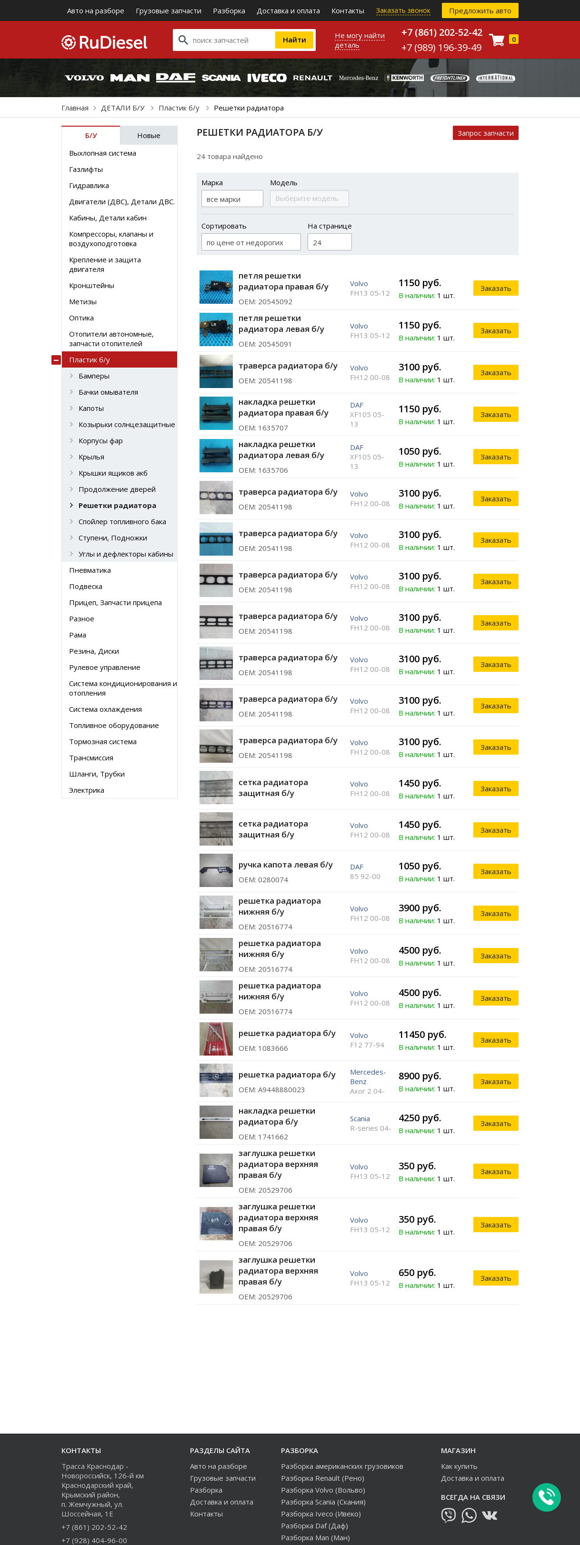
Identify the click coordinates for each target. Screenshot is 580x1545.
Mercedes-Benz (368, 1076)
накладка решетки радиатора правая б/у (284, 407)
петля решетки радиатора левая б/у (281, 323)
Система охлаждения (105, 709)
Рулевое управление (104, 667)
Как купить (459, 1466)
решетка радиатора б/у (287, 1032)
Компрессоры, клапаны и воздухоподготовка (111, 238)
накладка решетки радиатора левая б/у (281, 449)
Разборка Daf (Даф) (314, 1525)
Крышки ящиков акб (113, 473)
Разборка (229, 10)
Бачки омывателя (108, 392)
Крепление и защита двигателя (105, 264)
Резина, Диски (94, 651)
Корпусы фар (101, 440)
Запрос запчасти (486, 133)
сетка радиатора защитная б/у (273, 787)
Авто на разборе (95, 10)
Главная (75, 107)
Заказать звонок (403, 10)
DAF (356, 404)
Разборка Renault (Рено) (322, 1478)
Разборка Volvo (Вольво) (323, 1490)
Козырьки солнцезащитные (127, 424)
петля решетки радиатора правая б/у (284, 281)
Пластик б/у (180, 107)
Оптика (81, 317)
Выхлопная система (102, 153)
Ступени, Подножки (113, 537)
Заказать (495, 288)
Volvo (359, 283)
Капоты (91, 408)
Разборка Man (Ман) (315, 1537)
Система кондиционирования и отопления (123, 688)
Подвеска (85, 586)
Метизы (83, 301)
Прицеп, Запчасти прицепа (115, 602)
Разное (81, 618)
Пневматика (90, 570)
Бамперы (94, 375)
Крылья (91, 456)
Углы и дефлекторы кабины (126, 553)
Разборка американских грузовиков (342, 1466)
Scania (360, 1118)
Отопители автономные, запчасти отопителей (111, 338)
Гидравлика (89, 185)
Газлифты (86, 169)
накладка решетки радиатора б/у (277, 1116)
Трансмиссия (91, 757)
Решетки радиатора (117, 505)
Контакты (347, 10)
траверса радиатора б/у (288, 365)
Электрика (86, 790)
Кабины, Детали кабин (108, 217)
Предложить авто (480, 10)
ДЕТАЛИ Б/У (123, 107)
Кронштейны (91, 285)
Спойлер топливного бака (122, 521)
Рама (77, 634)
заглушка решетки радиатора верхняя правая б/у (278, 1163)
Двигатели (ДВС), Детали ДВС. (122, 201)
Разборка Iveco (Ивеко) (321, 1513)
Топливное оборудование (114, 725)
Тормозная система (103, 741)
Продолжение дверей (117, 489)
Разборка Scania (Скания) (323, 1501)
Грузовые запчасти (168, 10)
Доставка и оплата (288, 10)
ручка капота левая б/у (286, 864)
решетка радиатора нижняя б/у (280, 906)
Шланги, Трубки (97, 773)
